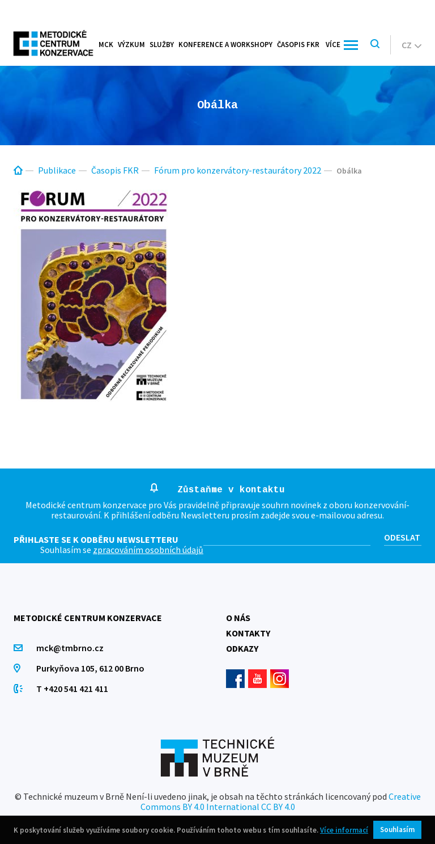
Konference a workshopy (225, 44)
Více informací (344, 830)
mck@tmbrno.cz (70, 647)
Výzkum (131, 44)
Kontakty (248, 633)
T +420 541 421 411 (72, 688)
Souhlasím (397, 829)
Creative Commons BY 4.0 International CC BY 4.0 (280, 801)
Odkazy (242, 648)
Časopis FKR (298, 44)
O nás (238, 617)
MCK (106, 44)
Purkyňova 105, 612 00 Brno (90, 668)
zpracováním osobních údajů (148, 549)
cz (411, 44)
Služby (162, 44)
